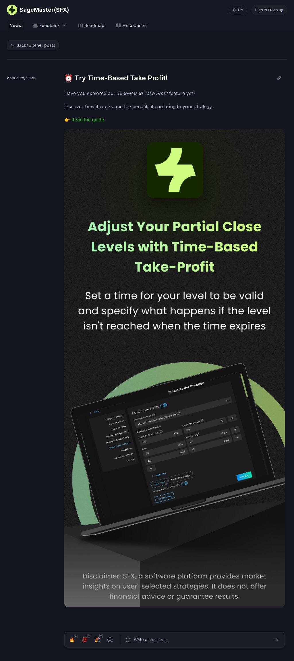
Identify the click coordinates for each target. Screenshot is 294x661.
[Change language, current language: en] (238, 10)
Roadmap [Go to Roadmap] (91, 25)
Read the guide (87, 120)
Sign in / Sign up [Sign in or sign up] (269, 9)
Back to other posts (32, 45)
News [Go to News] (15, 25)
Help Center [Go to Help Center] (131, 25)
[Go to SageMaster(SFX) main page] (38, 10)
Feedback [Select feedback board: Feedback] (49, 25)
